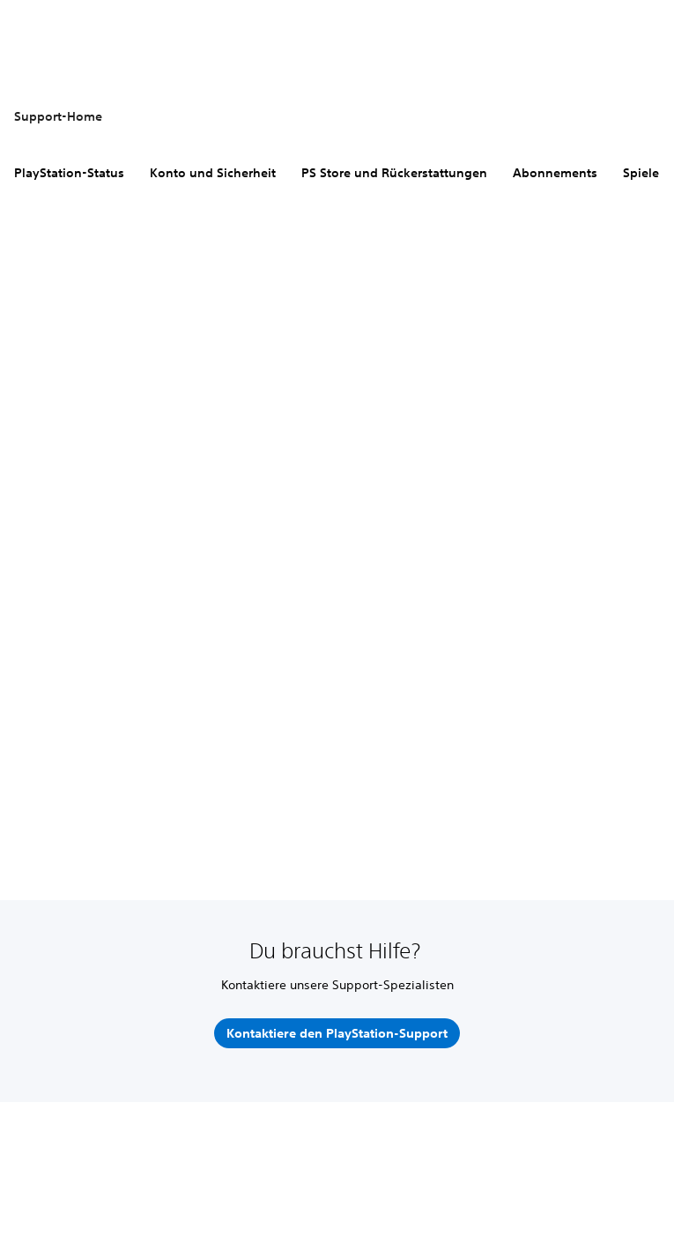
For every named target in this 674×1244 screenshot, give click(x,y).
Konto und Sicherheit (213, 173)
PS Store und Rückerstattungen (394, 173)
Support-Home (58, 116)
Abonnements (555, 173)
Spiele (641, 173)
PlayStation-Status (69, 173)
